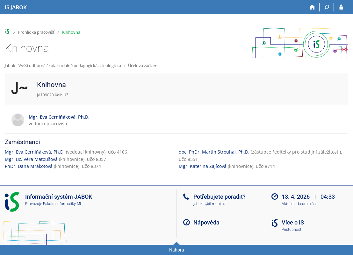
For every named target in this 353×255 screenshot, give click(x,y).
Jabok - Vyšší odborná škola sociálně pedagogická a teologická (63, 65)
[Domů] (312, 7)
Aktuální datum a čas (299, 204)
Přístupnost (291, 229)
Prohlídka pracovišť (36, 32)
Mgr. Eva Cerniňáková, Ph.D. (35, 152)
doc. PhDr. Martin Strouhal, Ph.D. (214, 152)
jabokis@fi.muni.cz (209, 204)
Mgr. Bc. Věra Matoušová (31, 159)
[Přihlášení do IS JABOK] (341, 7)
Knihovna (71, 32)
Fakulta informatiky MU (63, 204)
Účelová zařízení (143, 65)
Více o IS (293, 222)
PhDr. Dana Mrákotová (29, 166)
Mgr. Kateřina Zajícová (203, 166)
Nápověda (206, 222)
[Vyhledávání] (327, 7)
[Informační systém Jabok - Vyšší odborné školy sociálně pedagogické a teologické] (16, 7)
